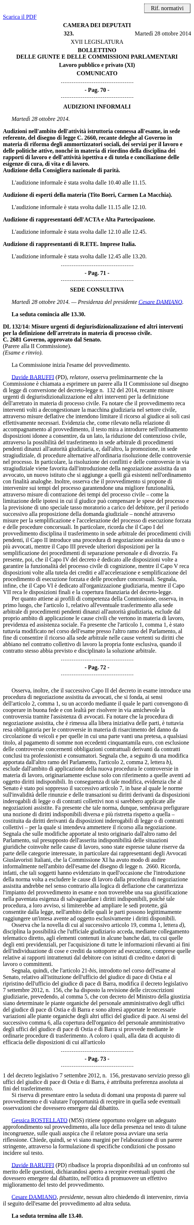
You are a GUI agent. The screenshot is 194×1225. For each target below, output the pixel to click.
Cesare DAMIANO (160, 302)
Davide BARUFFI (33, 377)
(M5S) (76, 1120)
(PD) (61, 377)
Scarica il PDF (19, 17)
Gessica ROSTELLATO (40, 1120)
